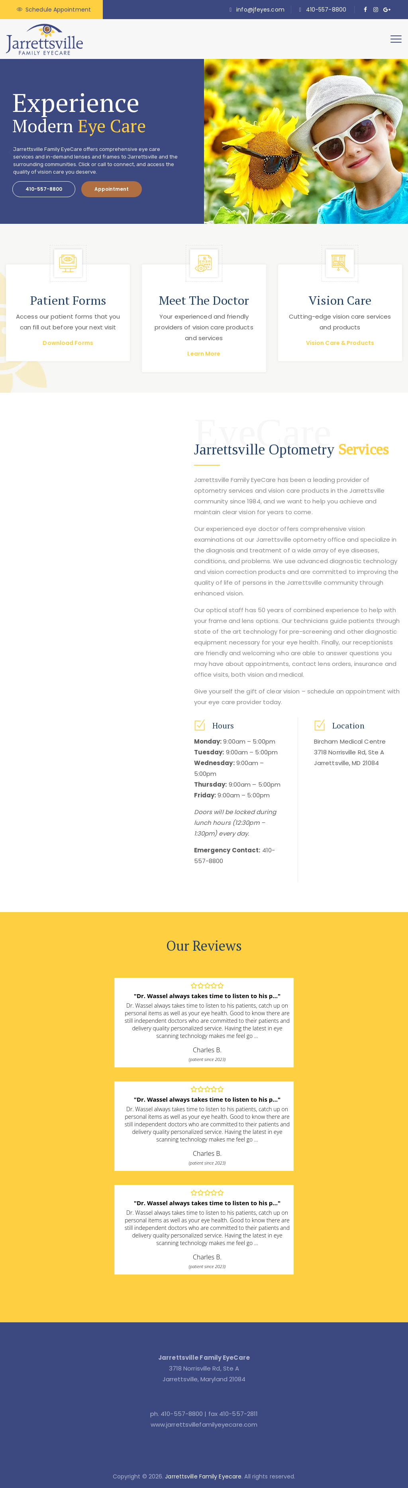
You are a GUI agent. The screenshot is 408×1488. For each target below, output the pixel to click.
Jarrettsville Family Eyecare (203, 1476)
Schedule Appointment (58, 10)
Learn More (203, 354)
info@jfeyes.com (260, 10)
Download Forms (68, 343)
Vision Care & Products (340, 343)
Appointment (111, 189)
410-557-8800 (326, 10)
